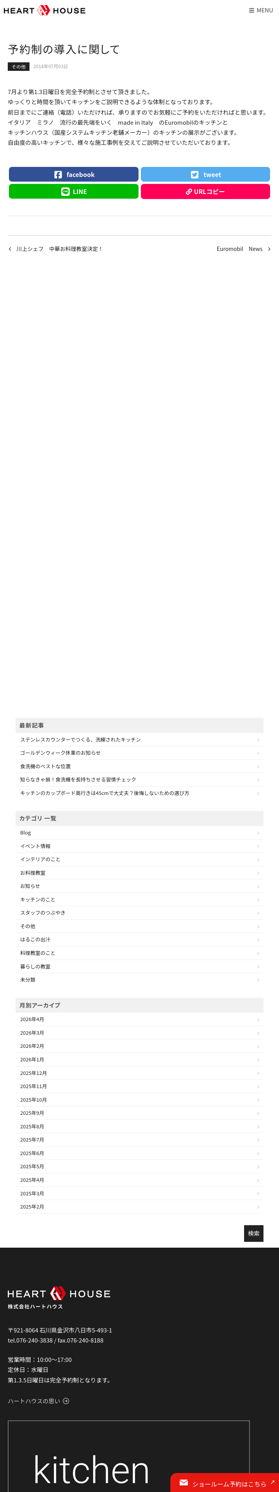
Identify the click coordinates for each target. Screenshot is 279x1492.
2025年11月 (33, 1086)
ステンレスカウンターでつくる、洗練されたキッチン (80, 739)
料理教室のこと (37, 952)
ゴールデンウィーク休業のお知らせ (60, 752)
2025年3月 (32, 1193)
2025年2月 (32, 1206)
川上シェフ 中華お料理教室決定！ (60, 248)
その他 (19, 66)
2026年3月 (32, 1032)
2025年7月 (32, 1139)
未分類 (27, 979)
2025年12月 (33, 1073)
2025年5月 (32, 1166)
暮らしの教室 (35, 966)
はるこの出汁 (35, 939)
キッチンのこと (37, 899)
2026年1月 (32, 1059)
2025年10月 (33, 1099)
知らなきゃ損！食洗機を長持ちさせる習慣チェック (78, 779)
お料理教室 (32, 872)
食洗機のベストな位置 (45, 766)
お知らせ (30, 885)
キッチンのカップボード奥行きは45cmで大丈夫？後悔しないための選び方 (104, 793)
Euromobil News (239, 248)
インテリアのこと (40, 859)
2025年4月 (32, 1179)
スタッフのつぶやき (43, 912)
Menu (260, 10)
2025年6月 (32, 1153)
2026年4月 (32, 1019)
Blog (25, 832)
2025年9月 (32, 1112)
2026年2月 (32, 1045)
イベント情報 (35, 846)
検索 (254, 1233)
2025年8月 (32, 1126)
